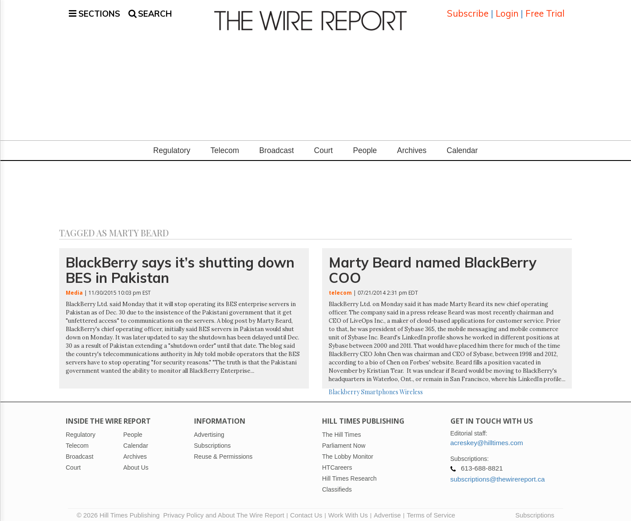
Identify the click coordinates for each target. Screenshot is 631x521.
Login (507, 10)
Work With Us (348, 510)
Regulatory (172, 145)
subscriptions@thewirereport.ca (497, 474)
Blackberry (344, 386)
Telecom (224, 145)
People (365, 145)
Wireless (411, 386)
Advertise (387, 510)
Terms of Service (431, 510)
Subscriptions (534, 510)
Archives (411, 145)
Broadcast (276, 145)
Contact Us (306, 510)
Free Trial (544, 10)
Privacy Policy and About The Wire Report (223, 510)
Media (74, 287)
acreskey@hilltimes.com (486, 437)
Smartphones (379, 386)
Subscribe (468, 10)
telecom (340, 287)
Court (323, 145)
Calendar (462, 145)
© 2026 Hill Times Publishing (120, 510)
